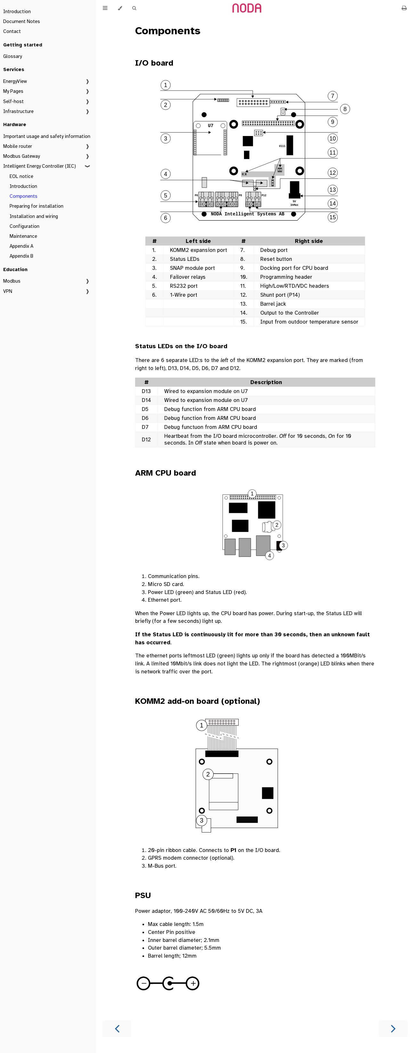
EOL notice (21, 176)
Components (23, 196)
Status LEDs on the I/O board (181, 346)
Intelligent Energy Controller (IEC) (39, 166)
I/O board (154, 63)
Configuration (24, 226)
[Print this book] (404, 8)
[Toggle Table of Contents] (105, 8)
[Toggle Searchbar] (134, 8)
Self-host (13, 101)
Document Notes (21, 21)
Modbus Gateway (21, 156)
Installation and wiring (34, 216)
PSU (143, 895)
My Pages (13, 91)
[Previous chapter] (116, 1028)
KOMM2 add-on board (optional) (197, 701)
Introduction (17, 11)
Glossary (12, 56)
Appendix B (21, 256)
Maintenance (23, 236)
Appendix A (21, 246)
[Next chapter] (393, 1028)
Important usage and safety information (46, 136)
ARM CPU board (165, 473)
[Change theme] (120, 8)
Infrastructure (18, 111)
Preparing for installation (36, 206)
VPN (7, 291)
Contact (12, 31)
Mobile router (17, 146)
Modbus (11, 281)
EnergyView (15, 81)
